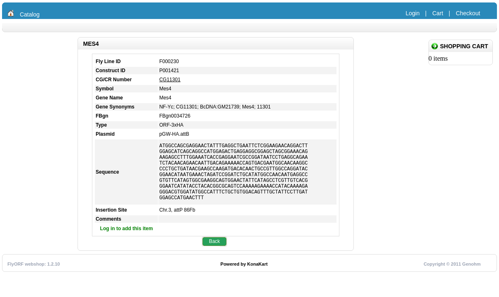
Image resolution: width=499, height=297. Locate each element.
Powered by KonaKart (244, 276)
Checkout (468, 13)
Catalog (30, 14)
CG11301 (169, 79)
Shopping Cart (464, 46)
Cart (437, 13)
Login (412, 13)
